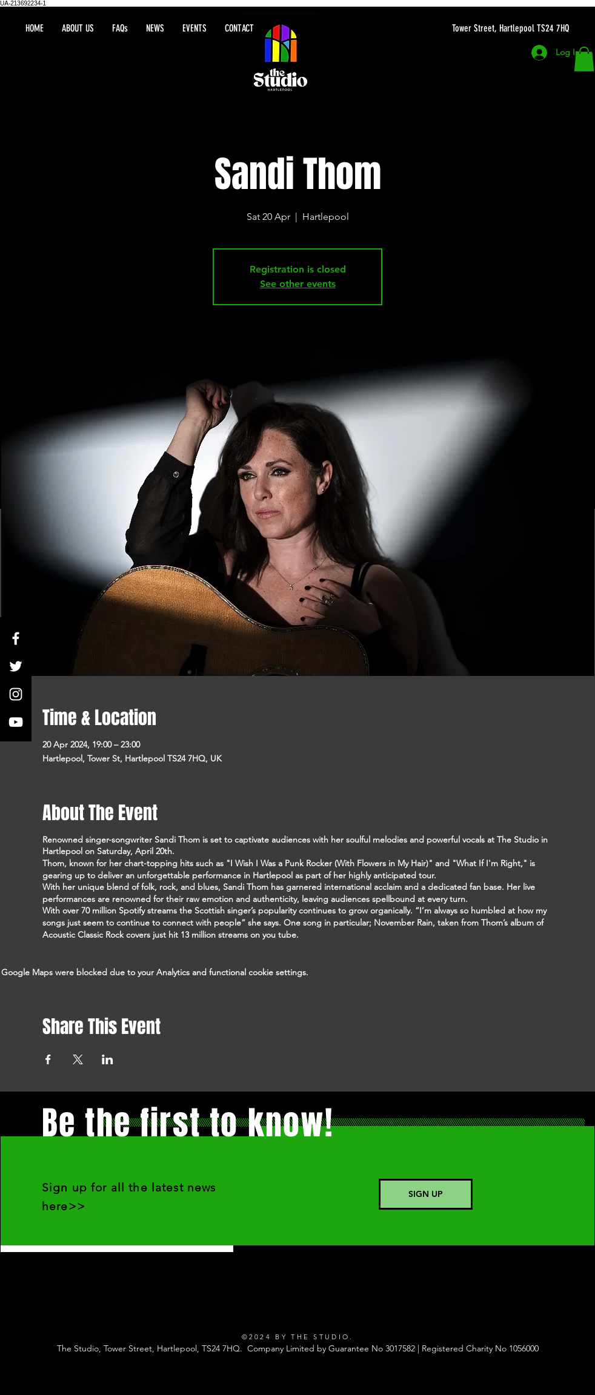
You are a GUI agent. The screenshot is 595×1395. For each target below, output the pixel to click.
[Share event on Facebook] (48, 1059)
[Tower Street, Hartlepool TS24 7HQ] (454, 28)
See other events (298, 284)
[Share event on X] (78, 1059)
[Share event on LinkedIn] (107, 1059)
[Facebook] (15, 638)
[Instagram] (15, 694)
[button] (584, 59)
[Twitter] (15, 666)
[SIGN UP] (426, 1194)
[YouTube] (15, 722)
